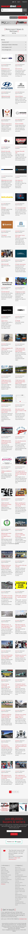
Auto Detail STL (19, 180)
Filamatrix (4, 235)
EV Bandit (17, 320)
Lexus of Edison (19, 96)
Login (18, 1)
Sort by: (14, 33)
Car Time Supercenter (20, 208)
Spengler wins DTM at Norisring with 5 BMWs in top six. (20, 716)
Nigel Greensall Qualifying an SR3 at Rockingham (6, 504)
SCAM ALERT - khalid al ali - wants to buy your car (21, 597)
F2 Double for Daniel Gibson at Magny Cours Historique (20, 686)
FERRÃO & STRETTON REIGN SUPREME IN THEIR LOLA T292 (6, 716)
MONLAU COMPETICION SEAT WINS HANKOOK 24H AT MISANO (6, 657)
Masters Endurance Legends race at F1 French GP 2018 (6, 567)
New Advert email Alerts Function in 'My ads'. (20, 411)
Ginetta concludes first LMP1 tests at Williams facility (20, 746)
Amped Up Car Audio (20, 292)
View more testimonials (14, 858)
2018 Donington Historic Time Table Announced (20, 535)
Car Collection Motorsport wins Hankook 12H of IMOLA (6, 746)
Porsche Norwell (5, 291)
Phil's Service (18, 68)
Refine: (3, 40)
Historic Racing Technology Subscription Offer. (5, 686)
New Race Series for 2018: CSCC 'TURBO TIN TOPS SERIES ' (20, 626)
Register (24, 1)
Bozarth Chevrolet (5, 151)
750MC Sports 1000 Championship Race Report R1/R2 (6, 442)
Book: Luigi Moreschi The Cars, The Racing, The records (20, 504)
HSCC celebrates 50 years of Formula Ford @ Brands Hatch (20, 777)
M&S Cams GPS (5, 264)
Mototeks (3, 208)
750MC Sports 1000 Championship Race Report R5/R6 (20, 382)
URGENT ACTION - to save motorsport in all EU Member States (6, 626)
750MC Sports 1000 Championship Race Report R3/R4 (6, 411)
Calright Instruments (20, 264)
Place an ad (22, 17)
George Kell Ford (5, 68)
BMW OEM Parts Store (6, 180)
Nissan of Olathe (19, 123)
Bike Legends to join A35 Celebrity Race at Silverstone (6, 777)
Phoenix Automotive (6, 124)
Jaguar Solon (4, 321)
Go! (25, 10)
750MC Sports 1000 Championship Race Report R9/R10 (20, 350)
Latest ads (13, 17)
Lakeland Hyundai (5, 96)
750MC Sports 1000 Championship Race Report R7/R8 (6, 382)
